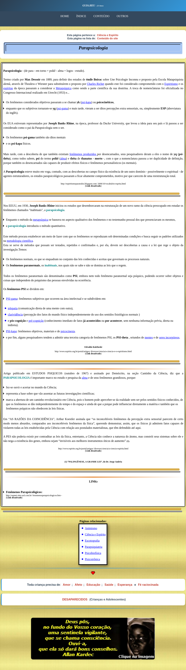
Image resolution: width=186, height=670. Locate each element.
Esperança (125, 584)
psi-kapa (86, 102)
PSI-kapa (11, 331)
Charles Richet (95, 83)
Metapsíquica (63, 88)
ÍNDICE (81, 16)
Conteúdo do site (107, 38)
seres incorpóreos (169, 337)
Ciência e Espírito (107, 35)
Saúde (109, 584)
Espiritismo (171, 83)
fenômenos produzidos (83, 154)
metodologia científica (20, 240)
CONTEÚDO (101, 16)
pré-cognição (36, 320)
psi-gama (62, 108)
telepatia (13, 308)
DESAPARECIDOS (74, 599)
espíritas (8, 88)
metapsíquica (40, 219)
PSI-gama (11, 298)
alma (63, 158)
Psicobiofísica (93, 553)
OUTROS (122, 16)
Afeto (78, 584)
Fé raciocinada (148, 584)
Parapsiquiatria (93, 546)
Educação (93, 584)
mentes (149, 337)
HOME (64, 16)
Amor (66, 584)
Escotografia (92, 540)
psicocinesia (68, 331)
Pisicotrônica (92, 559)
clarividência (15, 314)
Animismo (91, 528)
